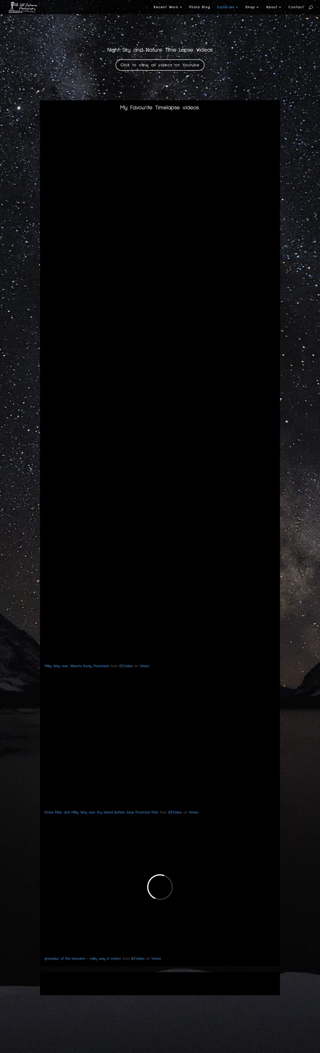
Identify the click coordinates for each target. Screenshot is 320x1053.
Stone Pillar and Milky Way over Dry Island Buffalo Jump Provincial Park (101, 812)
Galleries (225, 7)
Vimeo (144, 666)
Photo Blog (199, 7)
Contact (296, 7)
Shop (250, 7)
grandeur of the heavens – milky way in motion (82, 958)
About (272, 7)
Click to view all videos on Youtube (160, 65)
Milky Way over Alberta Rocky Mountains (76, 666)
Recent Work (166, 7)
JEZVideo (126, 666)
